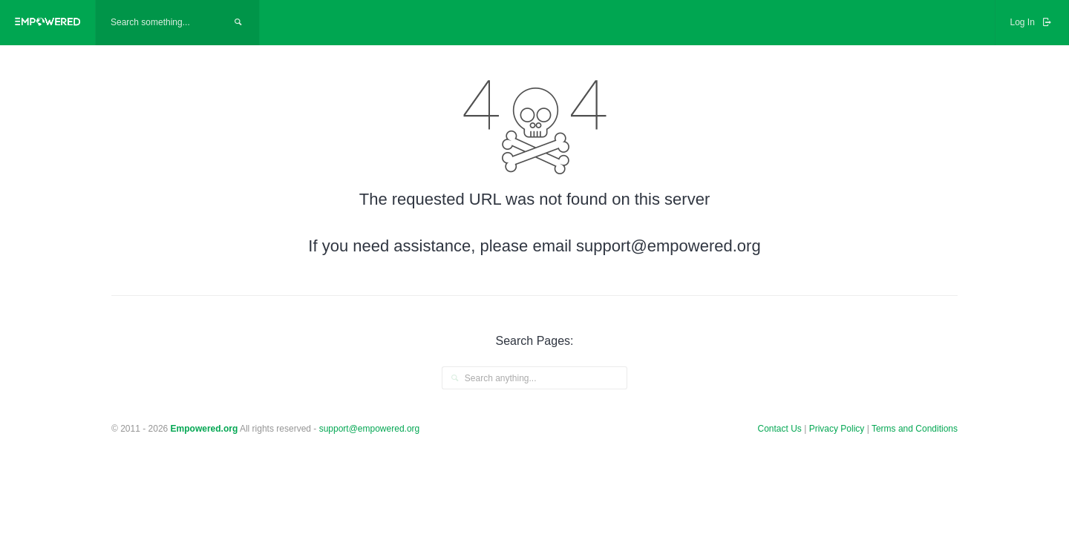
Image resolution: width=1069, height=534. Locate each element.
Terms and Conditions (915, 428)
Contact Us (780, 428)
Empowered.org (204, 428)
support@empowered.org (369, 428)
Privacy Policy (838, 428)
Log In (1031, 22)
